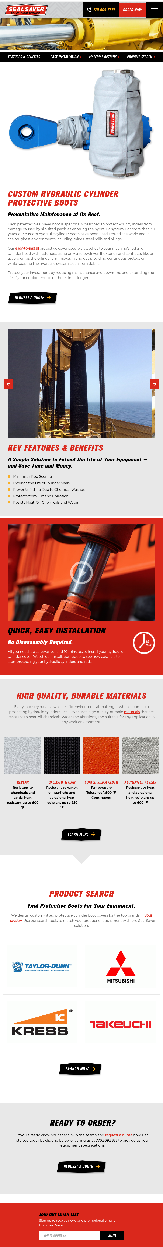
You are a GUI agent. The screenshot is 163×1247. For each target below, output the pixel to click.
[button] (9, 384)
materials (132, 716)
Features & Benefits (24, 54)
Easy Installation (65, 54)
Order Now (132, 7)
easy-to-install (27, 248)
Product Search (140, 54)
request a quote (119, 1152)
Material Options (103, 54)
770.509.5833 (104, 7)
